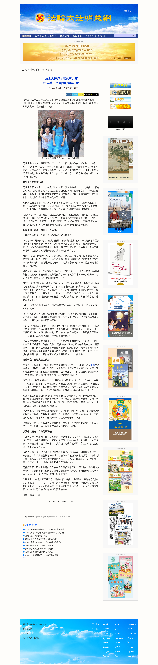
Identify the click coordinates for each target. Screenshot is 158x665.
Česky (105, 633)
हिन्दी (116, 629)
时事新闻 (34, 69)
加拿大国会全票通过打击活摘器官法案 (41, 539)
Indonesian (119, 638)
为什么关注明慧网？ (31, 638)
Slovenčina (131, 633)
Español (106, 647)
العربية (105, 624)
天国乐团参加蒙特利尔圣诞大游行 (39, 552)
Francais (106, 656)
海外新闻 (47, 69)
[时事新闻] (25, 36)
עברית (117, 624)
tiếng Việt (131, 656)
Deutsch (106, 638)
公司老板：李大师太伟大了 (36, 536)
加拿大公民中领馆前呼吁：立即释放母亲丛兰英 (44, 529)
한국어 (117, 652)
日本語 (117, 647)
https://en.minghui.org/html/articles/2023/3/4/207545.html (53, 517)
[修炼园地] (64, 36)
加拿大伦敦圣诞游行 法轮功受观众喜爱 (42, 555)
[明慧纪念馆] (91, 36)
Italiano (117, 642)
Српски (130, 638)
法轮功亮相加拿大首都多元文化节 (39, 545)
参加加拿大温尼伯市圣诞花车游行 (39, 549)
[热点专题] (39, 36)
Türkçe (130, 647)
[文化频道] (77, 36)
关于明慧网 (27, 629)
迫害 (92, 365)
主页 (24, 69)
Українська (131, 652)
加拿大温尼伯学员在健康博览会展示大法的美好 (44, 533)
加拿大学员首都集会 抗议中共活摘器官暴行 (43, 542)
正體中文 (95, 624)
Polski (117, 656)
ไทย (129, 642)
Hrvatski (118, 633)
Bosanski (106, 629)
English (106, 642)
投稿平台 (26, 634)
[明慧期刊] (51, 36)
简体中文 (95, 629)
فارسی (106, 652)
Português (131, 624)
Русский (130, 629)
